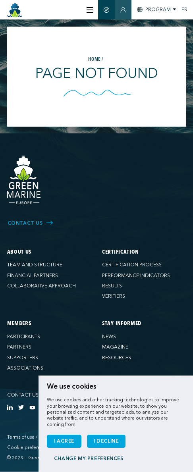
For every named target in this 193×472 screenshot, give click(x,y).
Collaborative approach (41, 286)
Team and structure (34, 265)
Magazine (115, 347)
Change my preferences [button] (89, 458)
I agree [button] (64, 441)
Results (112, 286)
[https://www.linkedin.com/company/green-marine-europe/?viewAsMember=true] (10, 407)
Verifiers (113, 296)
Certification (120, 252)
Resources (116, 357)
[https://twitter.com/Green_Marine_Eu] (21, 407)
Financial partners (32, 275)
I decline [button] (106, 441)
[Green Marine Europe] (15, 10)
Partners (19, 347)
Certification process (132, 265)
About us (19, 252)
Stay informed (121, 323)
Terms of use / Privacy (30, 437)
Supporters (22, 357)
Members (19, 323)
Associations (25, 368)
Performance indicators (136, 275)
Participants (23, 336)
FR (184, 9)
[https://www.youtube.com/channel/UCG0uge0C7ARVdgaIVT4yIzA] (32, 407)
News (109, 336)
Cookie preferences (28, 448)
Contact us (23, 395)
